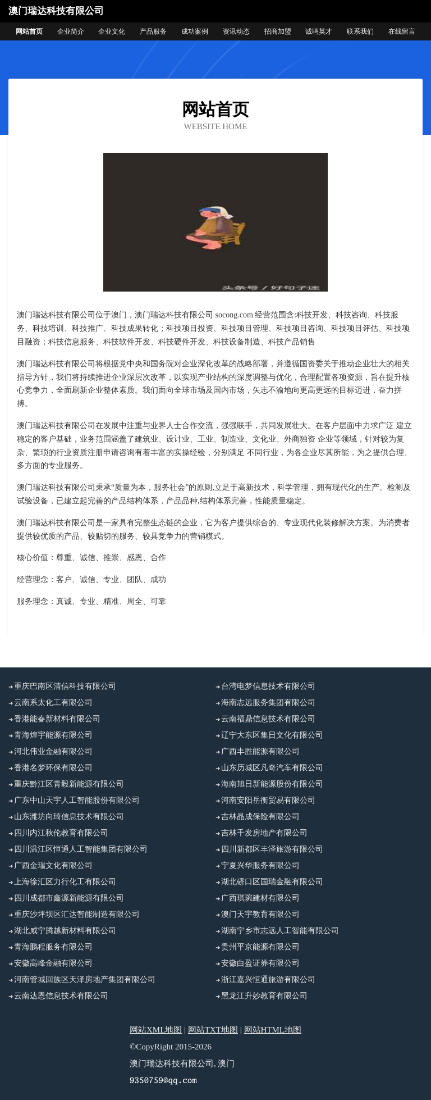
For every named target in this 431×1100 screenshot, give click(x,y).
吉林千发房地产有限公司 (264, 833)
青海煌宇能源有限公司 (53, 735)
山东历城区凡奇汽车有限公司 (272, 767)
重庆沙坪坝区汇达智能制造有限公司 (77, 914)
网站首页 (29, 31)
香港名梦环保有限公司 (53, 767)
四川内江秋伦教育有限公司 (61, 833)
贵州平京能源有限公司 (260, 947)
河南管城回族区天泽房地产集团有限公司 (84, 979)
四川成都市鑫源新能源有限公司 (69, 898)
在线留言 (401, 31)
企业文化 (111, 31)
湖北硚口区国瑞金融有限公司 (272, 882)
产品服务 (153, 31)
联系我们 (360, 31)
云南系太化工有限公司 (53, 702)
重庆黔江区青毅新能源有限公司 (69, 784)
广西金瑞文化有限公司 (53, 865)
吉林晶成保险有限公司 (260, 816)
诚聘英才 (318, 31)
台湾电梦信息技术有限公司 (268, 686)
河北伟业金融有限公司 (53, 751)
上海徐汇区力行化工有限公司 (65, 882)
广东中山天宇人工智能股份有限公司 (77, 800)
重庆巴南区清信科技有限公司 (65, 686)
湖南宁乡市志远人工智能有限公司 (280, 930)
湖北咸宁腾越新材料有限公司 (65, 930)
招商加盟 (277, 31)
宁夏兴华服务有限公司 (260, 865)
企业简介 (70, 31)
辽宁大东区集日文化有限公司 (272, 735)
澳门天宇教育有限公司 (260, 914)
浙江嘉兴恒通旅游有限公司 (268, 979)
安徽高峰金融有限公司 (53, 963)
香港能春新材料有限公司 (57, 719)
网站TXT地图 (213, 1029)
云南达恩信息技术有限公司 (61, 996)
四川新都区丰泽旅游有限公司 (272, 849)
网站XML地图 (156, 1029)
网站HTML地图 (273, 1029)
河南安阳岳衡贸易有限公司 (268, 800)
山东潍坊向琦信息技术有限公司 (69, 816)
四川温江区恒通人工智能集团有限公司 (81, 849)
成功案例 (194, 31)
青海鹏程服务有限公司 (53, 947)
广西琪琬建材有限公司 (260, 898)
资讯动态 (236, 31)
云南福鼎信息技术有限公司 (268, 719)
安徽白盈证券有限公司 (260, 963)
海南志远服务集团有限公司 (268, 702)
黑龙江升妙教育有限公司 (264, 996)
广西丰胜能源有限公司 (260, 751)
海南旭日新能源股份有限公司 (272, 784)
